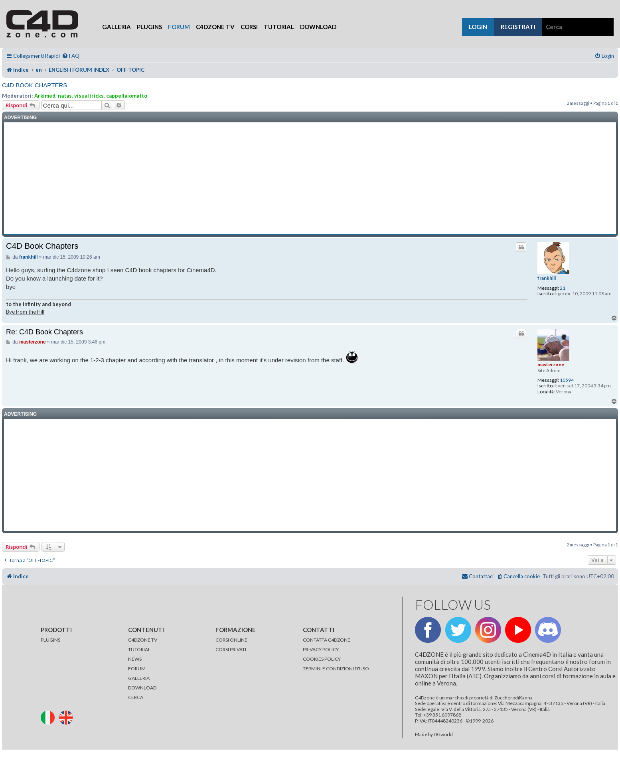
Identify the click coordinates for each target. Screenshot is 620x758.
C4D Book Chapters (34, 85)
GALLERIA (139, 678)
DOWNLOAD (142, 688)
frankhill (546, 278)
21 (562, 288)
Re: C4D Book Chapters (44, 332)
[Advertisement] (310, 178)
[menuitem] (70, 56)
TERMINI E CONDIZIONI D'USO (336, 669)
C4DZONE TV (142, 640)
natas (65, 95)
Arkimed (44, 95)
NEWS (135, 659)
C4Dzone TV (215, 26)
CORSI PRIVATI (230, 649)
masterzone (550, 364)
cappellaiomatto (126, 95)
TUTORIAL (139, 649)
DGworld (443, 734)
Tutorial (279, 26)
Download (318, 26)
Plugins (149, 26)
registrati (518, 26)
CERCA (135, 697)
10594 (567, 380)
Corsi (249, 26)
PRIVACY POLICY (321, 649)
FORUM (137, 669)
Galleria (116, 26)
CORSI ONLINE (231, 640)
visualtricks (89, 95)
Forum (179, 26)
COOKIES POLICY (322, 659)
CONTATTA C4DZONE (326, 640)
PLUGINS (50, 640)
